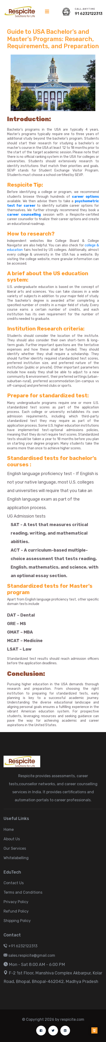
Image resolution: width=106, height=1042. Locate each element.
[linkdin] (65, 1030)
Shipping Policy (17, 920)
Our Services (15, 848)
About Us (12, 839)
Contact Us (14, 883)
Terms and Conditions (23, 892)
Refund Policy (16, 911)
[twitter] (53, 1030)
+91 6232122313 (20, 946)
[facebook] (41, 1030)
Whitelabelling (16, 858)
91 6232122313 (88, 13)
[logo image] (22, 11)
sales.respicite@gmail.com (29, 955)
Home (9, 829)
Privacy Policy (16, 902)
